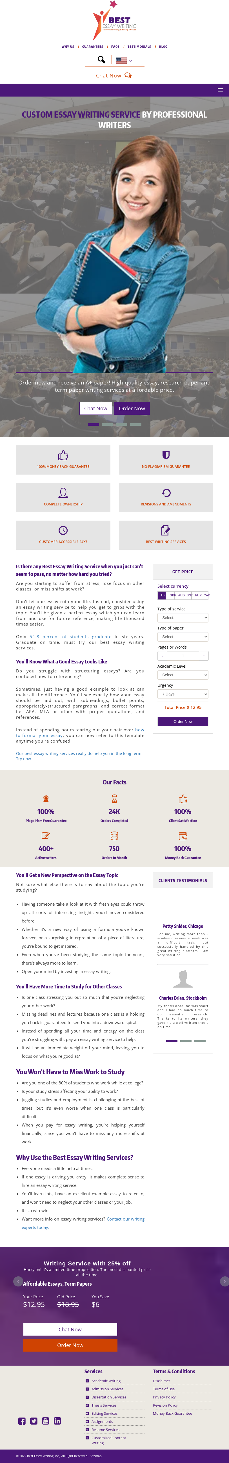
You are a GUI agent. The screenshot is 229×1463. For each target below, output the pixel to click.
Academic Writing (106, 1380)
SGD (189, 595)
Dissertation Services (109, 1397)
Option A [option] (171, 1041)
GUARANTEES (95, 46)
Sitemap (96, 1456)
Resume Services (105, 1429)
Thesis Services (104, 1405)
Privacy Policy (164, 1397)
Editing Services (104, 1413)
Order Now (132, 408)
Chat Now (114, 75)
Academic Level (171, 666)
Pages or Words (172, 647)
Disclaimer (161, 1380)
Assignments (102, 1421)
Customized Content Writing (109, 1440)
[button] (101, 59)
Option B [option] (186, 1041)
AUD (180, 595)
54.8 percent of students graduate (71, 636)
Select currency (172, 586)
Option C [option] (200, 1041)
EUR (197, 595)
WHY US (70, 46)
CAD (206, 595)
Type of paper (170, 628)
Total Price (176, 707)
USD (163, 595)
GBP (172, 595)
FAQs (118, 46)
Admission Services (107, 1388)
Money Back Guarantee (172, 1413)
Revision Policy (165, 1405)
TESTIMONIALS (142, 46)
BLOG (163, 46)
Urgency (165, 685)
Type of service (171, 609)
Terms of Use (164, 1388)
